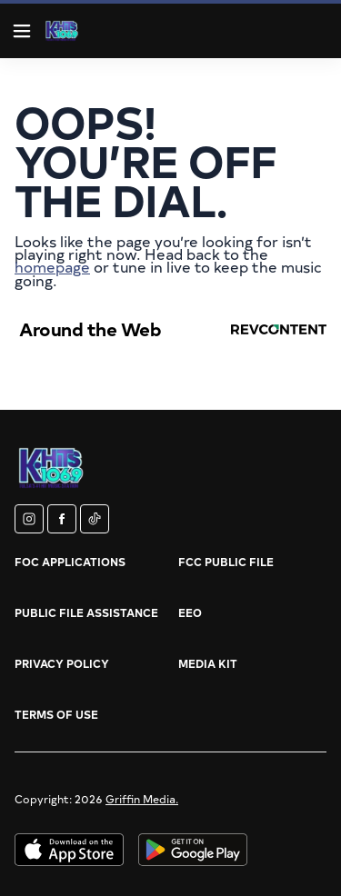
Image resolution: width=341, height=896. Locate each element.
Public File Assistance (86, 612)
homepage (52, 266)
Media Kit (207, 663)
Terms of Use (56, 714)
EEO (190, 612)
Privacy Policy (62, 663)
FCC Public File (226, 561)
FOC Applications (70, 561)
